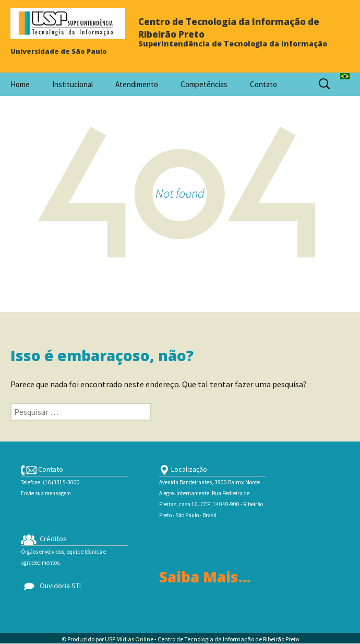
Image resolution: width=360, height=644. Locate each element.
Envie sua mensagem (46, 493)
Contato (263, 84)
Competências (204, 84)
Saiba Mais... (205, 577)
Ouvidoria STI (51, 585)
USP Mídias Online (129, 639)
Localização (183, 469)
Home (20, 84)
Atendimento (136, 84)
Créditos (44, 538)
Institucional (72, 84)
